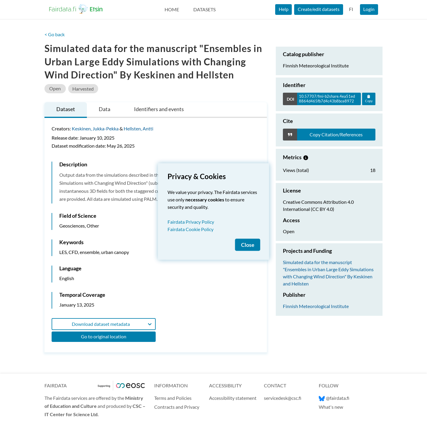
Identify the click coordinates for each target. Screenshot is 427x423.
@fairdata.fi (334, 398)
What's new (331, 407)
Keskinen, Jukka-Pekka (95, 128)
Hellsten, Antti (138, 128)
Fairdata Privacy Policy (191, 222)
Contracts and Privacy (176, 407)
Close (247, 245)
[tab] (65, 110)
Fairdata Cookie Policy (191, 229)
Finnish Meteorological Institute (316, 306)
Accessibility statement (232, 398)
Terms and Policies (173, 398)
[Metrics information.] (306, 157)
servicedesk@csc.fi (282, 398)
